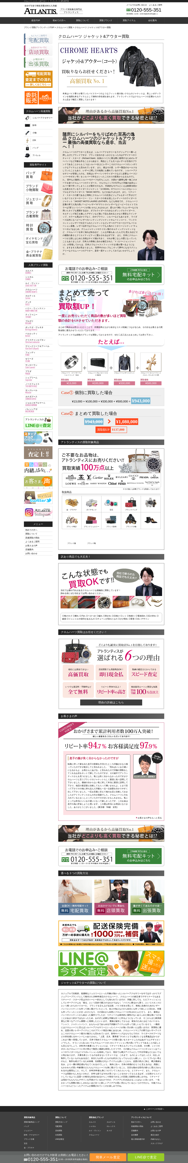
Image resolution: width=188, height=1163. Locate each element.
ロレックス (111, 1109)
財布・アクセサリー (31, 1118)
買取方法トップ (61, 1105)
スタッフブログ (157, 1126)
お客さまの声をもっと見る (149, 801)
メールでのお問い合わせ (136, 5)
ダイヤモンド (91, 510)
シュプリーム (38, 378)
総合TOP (36, 20)
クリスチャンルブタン (38, 341)
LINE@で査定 (146, 1157)
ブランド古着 (29, 1122)
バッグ (36, 148)
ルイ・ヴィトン (38, 284)
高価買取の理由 (32, 538)
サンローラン (38, 366)
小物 (35, 133)
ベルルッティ (38, 334)
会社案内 (152, 20)
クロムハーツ (38, 290)
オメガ (109, 1114)
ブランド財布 (91, 526)
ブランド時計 (151, 510)
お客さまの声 (31, 545)
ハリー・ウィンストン (38, 309)
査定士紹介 (155, 1118)
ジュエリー (28, 1114)
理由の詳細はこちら (111, 685)
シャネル (38, 278)
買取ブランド (105, 20)
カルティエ (38, 297)
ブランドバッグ (131, 510)
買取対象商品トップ (31, 1105)
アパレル (37, 155)
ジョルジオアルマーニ (38, 404)
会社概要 (134, 1118)
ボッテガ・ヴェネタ (38, 328)
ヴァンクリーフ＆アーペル (38, 347)
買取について (82, 20)
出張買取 (58, 1118)
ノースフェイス (38, 385)
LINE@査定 (59, 1122)
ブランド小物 (111, 526)
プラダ (38, 372)
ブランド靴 (150, 526)
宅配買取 (58, 1109)
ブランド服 (131, 526)
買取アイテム (129, 20)
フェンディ (38, 353)
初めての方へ (59, 20)
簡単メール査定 (108, 1157)
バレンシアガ (38, 410)
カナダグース (38, 397)
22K (34, 140)
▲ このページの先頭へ (153, 1092)
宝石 (111, 510)
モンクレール (38, 391)
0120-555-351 (146, 10)
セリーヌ (38, 360)
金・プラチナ (72, 510)
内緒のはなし (156, 1122)
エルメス (38, 272)
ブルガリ (38, 322)
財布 (35, 125)
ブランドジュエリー (71, 526)
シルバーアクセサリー (43, 118)
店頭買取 (58, 1114)
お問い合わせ (31, 553)
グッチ (38, 303)
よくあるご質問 (155, 5)
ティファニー (38, 315)
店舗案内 (29, 549)
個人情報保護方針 (138, 1122)
